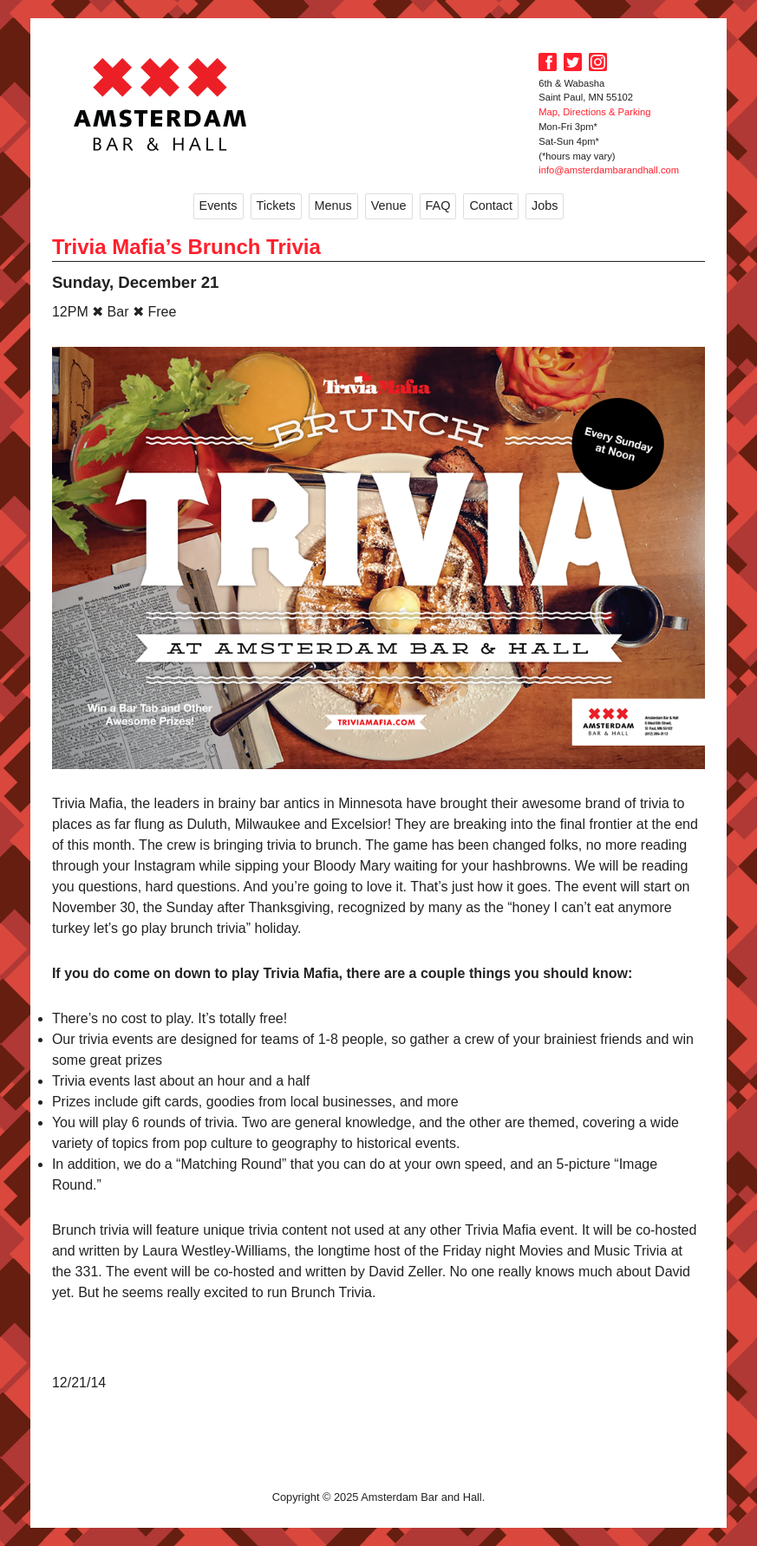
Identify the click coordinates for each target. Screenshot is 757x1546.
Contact (490, 205)
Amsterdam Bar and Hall (160, 104)
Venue (389, 205)
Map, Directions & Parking (594, 112)
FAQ (438, 205)
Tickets (276, 205)
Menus (333, 205)
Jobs (545, 205)
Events (218, 205)
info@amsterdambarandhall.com (608, 170)
